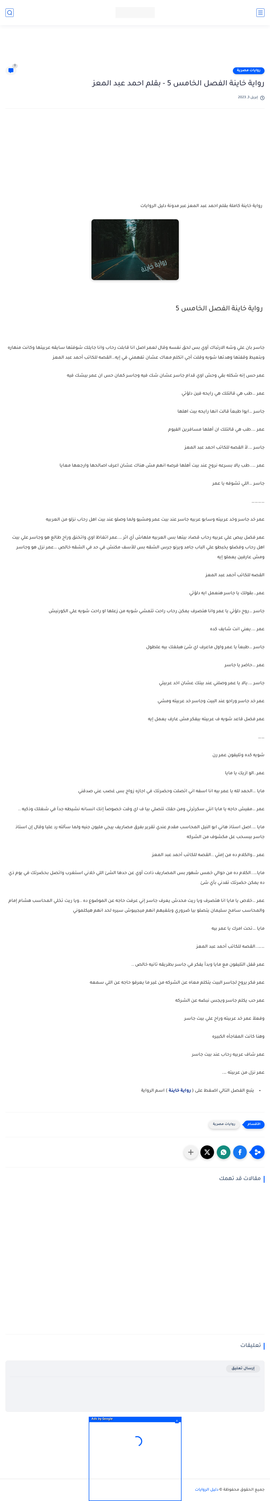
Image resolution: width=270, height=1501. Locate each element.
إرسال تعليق (243, 1369)
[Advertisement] (135, 48)
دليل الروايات (206, 1490)
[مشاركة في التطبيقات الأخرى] (191, 1152)
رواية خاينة (179, 1090)
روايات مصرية (248, 71)
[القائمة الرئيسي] (260, 12)
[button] (240, 1152)
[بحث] (9, 12)
